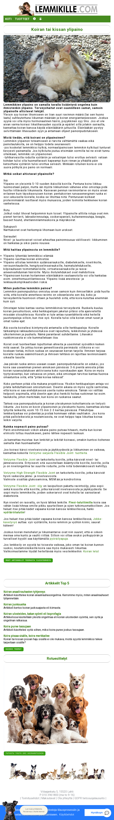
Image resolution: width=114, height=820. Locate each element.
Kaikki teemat (14, 648)
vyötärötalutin (13, 512)
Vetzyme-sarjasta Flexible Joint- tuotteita (58, 453)
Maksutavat (48, 798)
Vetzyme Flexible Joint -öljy (22, 486)
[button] (34, 810)
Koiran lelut (91, 551)
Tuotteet (22, 19)
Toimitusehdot (30, 798)
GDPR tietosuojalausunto (89, 798)
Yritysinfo (13, 798)
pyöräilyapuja (59, 538)
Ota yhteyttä (65, 798)
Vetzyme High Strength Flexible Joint (29, 472)
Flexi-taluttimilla (81, 502)
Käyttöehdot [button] (66, 814)
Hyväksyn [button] (97, 812)
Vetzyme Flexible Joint (19, 459)
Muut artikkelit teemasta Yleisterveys (28, 560)
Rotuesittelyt (57, 658)
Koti (8, 19)
